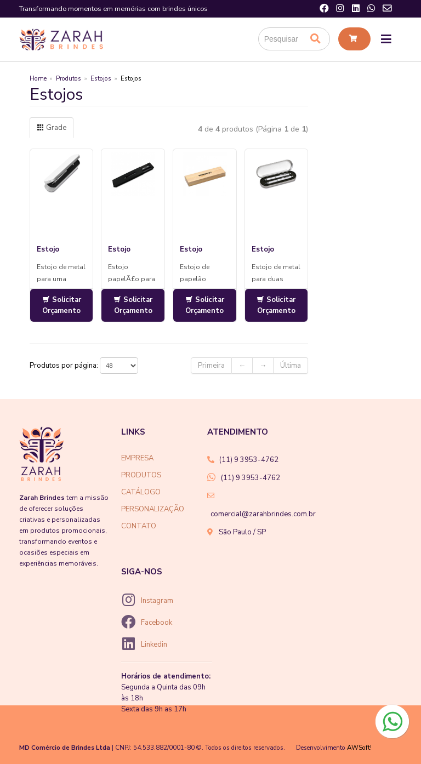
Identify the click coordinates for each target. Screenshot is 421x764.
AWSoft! (359, 747)
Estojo (48, 249)
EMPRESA (137, 458)
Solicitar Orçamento (61, 305)
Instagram (157, 601)
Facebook (156, 623)
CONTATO (138, 526)
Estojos (100, 78)
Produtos (68, 78)
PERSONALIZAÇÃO (152, 509)
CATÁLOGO (141, 492)
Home (38, 78)
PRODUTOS (141, 475)
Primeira (211, 365)
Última (290, 365)
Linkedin (154, 644)
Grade (51, 128)
